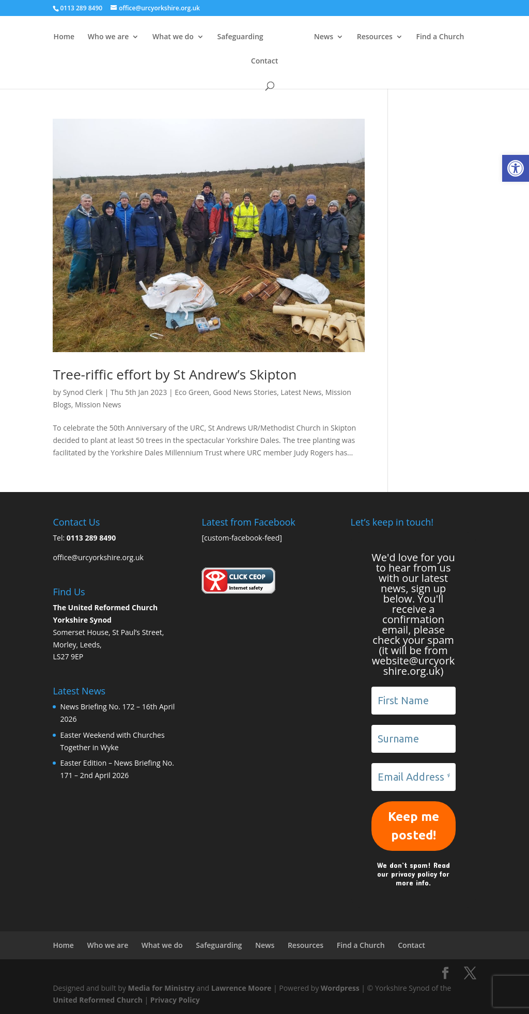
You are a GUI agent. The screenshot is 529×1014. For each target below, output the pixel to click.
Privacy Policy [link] (175, 1000)
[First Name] (413, 701)
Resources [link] (426, 37)
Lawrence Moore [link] (241, 988)
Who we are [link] (118, 37)
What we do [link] (183, 37)
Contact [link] (295, 61)
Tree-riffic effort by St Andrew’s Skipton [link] (175, 374)
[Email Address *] (413, 777)
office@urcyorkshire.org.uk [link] (98, 557)
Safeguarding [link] (250, 37)
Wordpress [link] (340, 988)
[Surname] (413, 739)
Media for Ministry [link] (162, 988)
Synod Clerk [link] (83, 392)
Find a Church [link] (244, 61)
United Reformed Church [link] (97, 1000)
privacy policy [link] (414, 873)
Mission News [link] (98, 404)
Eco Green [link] (192, 392)
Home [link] (74, 37)
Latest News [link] (301, 392)
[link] (515, 168)
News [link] (374, 37)
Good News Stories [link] (245, 392)
